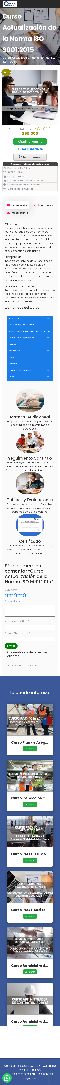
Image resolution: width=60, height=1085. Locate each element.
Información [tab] (17, 205)
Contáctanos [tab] (17, 212)
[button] (7, 1078)
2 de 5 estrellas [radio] (11, 595)
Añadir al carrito (30, 142)
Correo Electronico (17, 633)
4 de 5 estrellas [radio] (20, 595)
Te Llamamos (30, 157)
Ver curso (30, 748)
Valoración (12, 590)
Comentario (12, 601)
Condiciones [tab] (43, 205)
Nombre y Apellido (17, 621)
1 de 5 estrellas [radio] (7, 595)
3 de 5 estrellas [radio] (16, 595)
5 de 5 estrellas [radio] (24, 595)
